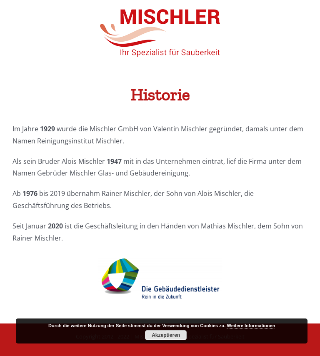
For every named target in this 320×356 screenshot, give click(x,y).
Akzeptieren (166, 335)
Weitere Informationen (251, 325)
